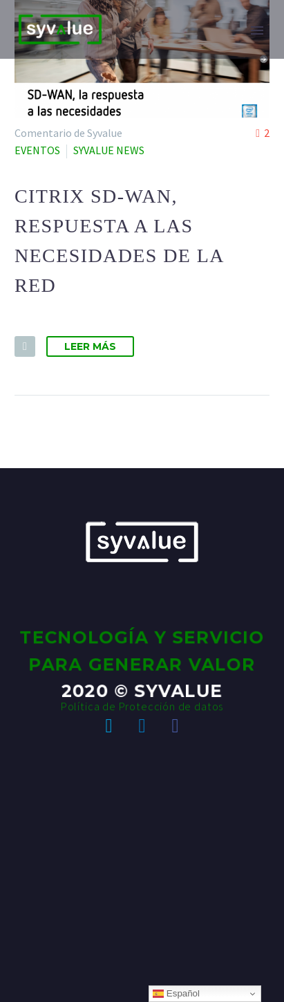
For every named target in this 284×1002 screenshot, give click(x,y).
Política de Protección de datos (142, 476)
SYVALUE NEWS (108, 150)
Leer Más (90, 346)
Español (176, 993)
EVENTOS (37, 150)
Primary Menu (257, 30)
